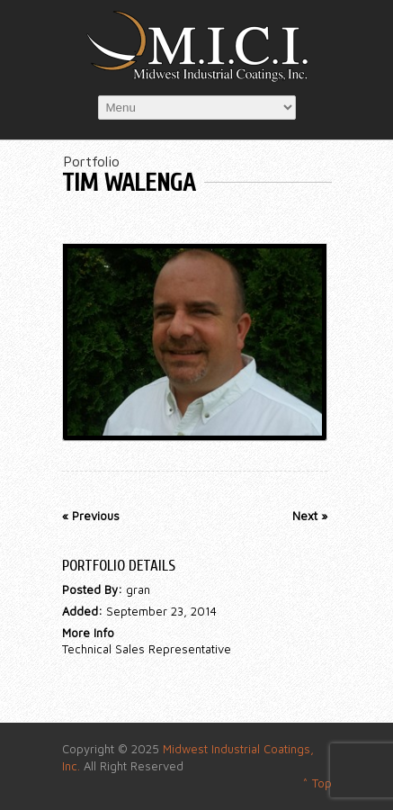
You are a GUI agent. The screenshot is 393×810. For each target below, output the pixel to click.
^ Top (317, 783)
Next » (309, 515)
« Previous (91, 515)
